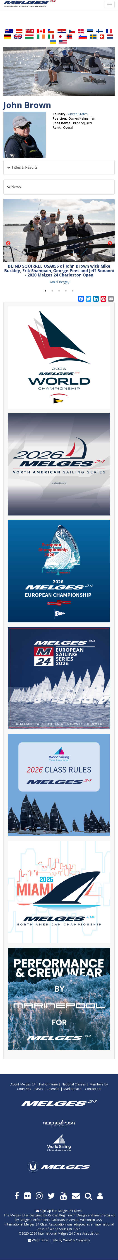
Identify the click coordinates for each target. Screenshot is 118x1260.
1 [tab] (45, 291)
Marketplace (72, 1089)
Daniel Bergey (59, 282)
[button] (59, 230)
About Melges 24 (22, 1084)
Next (110, 243)
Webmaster (40, 1240)
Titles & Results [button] (24, 167)
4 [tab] (66, 291)
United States (78, 114)
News (39, 1089)
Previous (8, 243)
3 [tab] (59, 291)
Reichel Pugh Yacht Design (67, 1215)
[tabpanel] (59, 241)
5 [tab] (72, 291)
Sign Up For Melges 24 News (61, 1210)
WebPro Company (76, 1240)
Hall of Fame (48, 1084)
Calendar (53, 1089)
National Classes (73, 1084)
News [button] (16, 186)
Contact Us (93, 1089)
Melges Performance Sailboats (42, 1220)
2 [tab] (52, 291)
